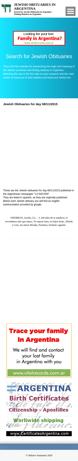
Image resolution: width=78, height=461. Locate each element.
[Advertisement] (39, 148)
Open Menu (71, 11)
